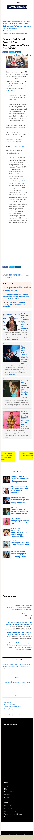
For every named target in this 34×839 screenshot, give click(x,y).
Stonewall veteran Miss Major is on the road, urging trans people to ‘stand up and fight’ (17, 289)
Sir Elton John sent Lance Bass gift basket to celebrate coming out (25, 418)
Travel (6, 786)
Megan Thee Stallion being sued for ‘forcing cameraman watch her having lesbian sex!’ (25, 354)
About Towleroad (9, 704)
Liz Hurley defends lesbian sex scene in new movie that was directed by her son (18, 554)
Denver (18, 276)
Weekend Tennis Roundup (23, 605)
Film (5, 789)
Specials (7, 797)
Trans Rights (16, 274)
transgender (20, 181)
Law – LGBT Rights (10, 792)
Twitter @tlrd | (7, 682)
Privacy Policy (8, 709)
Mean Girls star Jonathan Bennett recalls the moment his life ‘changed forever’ (25, 387)
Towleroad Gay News (17, 7)
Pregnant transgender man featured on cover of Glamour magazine (14, 304)
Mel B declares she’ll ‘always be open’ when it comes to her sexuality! (25, 321)
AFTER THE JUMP (17, 146)
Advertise (7, 700)
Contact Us (7, 702)
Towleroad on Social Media (13, 707)
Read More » (15, 339)
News (10, 274)
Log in (23, 834)
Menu (18, 2)
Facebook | (16, 682)
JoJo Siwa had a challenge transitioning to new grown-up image (20, 542)
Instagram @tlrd (25, 682)
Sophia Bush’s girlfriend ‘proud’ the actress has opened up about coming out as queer (20, 479)
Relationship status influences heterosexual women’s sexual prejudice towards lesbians (19, 532)
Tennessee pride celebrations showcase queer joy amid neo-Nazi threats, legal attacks (16, 296)
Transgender (7, 277)
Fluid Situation (27, 614)
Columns (7, 795)
